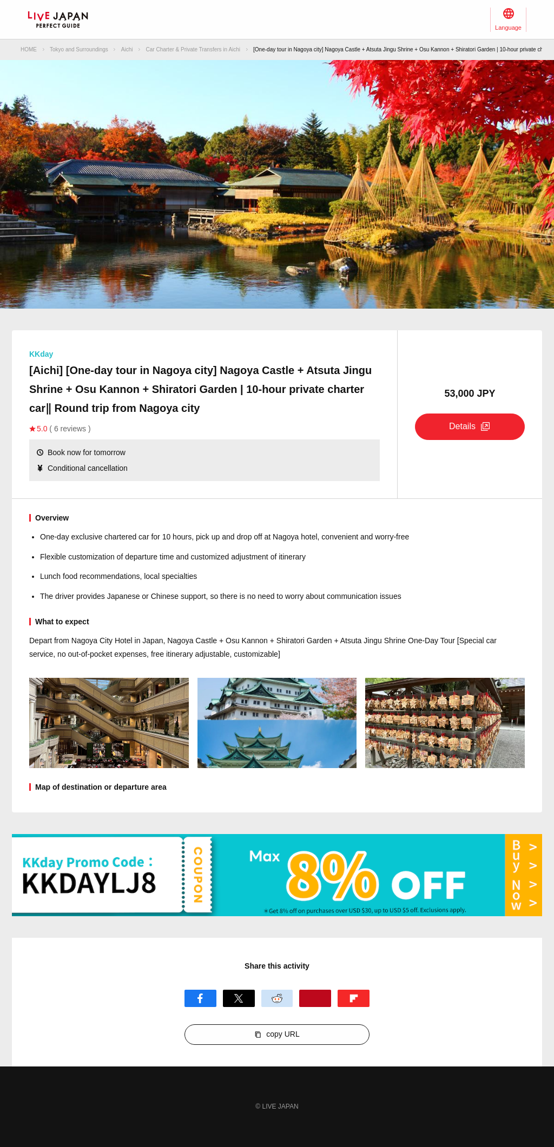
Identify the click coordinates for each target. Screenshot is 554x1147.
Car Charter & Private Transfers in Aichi (193, 49)
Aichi (127, 49)
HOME (29, 49)
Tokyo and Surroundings (79, 49)
